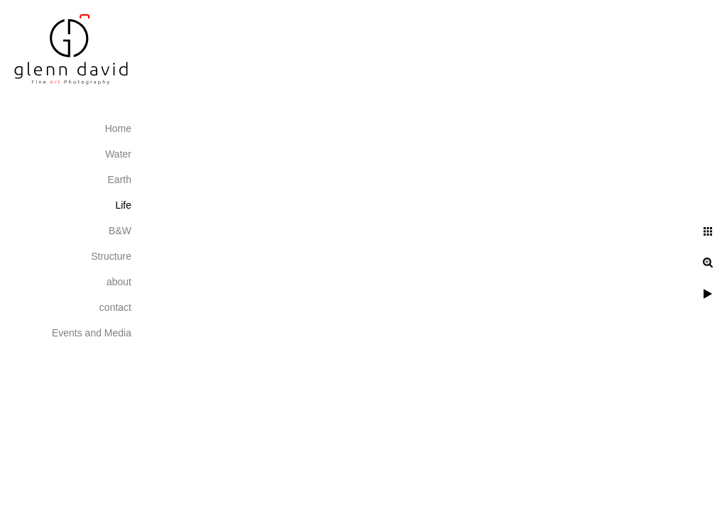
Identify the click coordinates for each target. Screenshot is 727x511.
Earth (119, 179)
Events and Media (91, 333)
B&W (120, 230)
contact (115, 307)
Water (118, 154)
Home (118, 128)
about (118, 281)
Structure (111, 256)
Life (123, 205)
